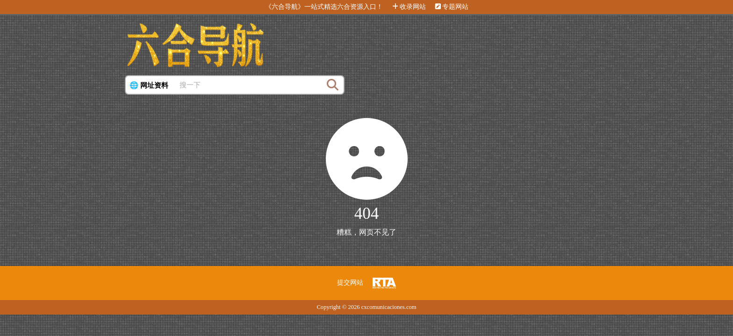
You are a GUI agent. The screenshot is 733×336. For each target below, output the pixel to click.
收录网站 (409, 6)
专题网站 (451, 6)
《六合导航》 (284, 6)
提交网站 (350, 282)
